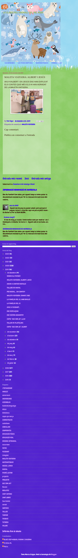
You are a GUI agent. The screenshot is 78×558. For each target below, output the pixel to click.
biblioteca (5, 413)
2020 (7, 265)
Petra (6, 547)
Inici (27, 178)
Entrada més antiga (41, 178)
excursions (6, 444)
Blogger (54, 554)
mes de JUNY (14, 205)
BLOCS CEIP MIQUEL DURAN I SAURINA (18, 539)
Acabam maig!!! (9, 217)
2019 (7, 269)
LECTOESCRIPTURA (25, 63)
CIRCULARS (6, 427)
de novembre (12, 332)
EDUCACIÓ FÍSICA (8, 434)
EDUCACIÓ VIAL (7, 437)
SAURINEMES (10, 63)
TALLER (5, 511)
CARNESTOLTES (7, 420)
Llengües (5, 455)
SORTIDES (5, 508)
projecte (5, 476)
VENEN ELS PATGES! (13, 276)
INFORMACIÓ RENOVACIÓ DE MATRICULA (20, 190)
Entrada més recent (12, 178)
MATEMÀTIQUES (42, 63)
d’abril (9, 351)
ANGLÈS (5, 391)
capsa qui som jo (8, 416)
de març (10, 355)
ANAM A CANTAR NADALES (16, 284)
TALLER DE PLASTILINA (15, 323)
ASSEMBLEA (6, 402)
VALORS (5, 526)
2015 (7, 380)
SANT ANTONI (7, 494)
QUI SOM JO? (6, 483)
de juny (10, 343)
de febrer (11, 359)
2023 (7, 254)
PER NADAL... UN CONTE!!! (16, 291)
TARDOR (5, 515)
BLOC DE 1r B (17, 6)
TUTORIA (5, 522)
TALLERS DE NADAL (14, 288)
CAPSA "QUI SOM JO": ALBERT (17, 327)
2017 (7, 372)
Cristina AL (8, 543)
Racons (4, 487)
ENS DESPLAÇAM (12, 311)
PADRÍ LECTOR (7, 473)
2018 (7, 368)
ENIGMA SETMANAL (9, 441)
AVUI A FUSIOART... (13, 307)
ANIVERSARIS (7, 399)
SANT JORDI (6, 497)
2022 (7, 258)
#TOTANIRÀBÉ (7, 388)
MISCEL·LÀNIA (7, 466)
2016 (7, 376)
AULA (4, 409)
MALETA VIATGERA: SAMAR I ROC (18, 295)
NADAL (4, 469)
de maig (10, 347)
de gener (10, 363)
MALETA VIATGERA (28, 124)
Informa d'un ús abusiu (11, 531)
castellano (6, 423)
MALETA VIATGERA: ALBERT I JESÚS (19, 280)
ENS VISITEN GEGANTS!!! (15, 315)
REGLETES (5, 490)
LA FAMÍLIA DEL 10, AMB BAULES (18, 299)
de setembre (11, 339)
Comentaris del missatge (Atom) (24, 184)
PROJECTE (5, 480)
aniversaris (6, 395)
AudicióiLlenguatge (9, 406)
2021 (7, 261)
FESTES (4, 448)
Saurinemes (6, 501)
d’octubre (11, 335)
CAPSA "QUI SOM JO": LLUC (16, 319)
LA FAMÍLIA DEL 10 (13, 303)
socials (4, 504)
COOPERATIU (6, 430)
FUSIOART (5, 451)
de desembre (11, 273)
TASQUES (5, 518)
